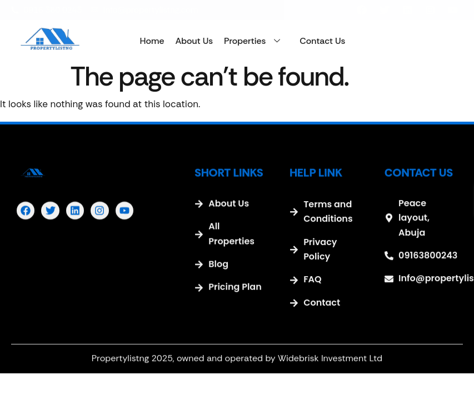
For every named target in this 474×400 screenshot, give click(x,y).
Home (152, 41)
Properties (256, 41)
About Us (194, 41)
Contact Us (322, 41)
